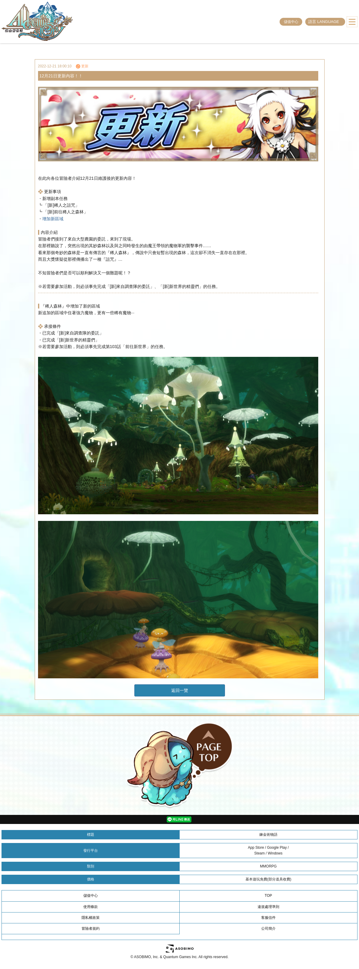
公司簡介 (268, 928)
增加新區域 (52, 218)
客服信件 (268, 918)
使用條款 (90, 907)
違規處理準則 (268, 907)
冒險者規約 (91, 928)
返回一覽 (179, 690)
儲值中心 (291, 22)
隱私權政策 (91, 918)
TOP (268, 895)
